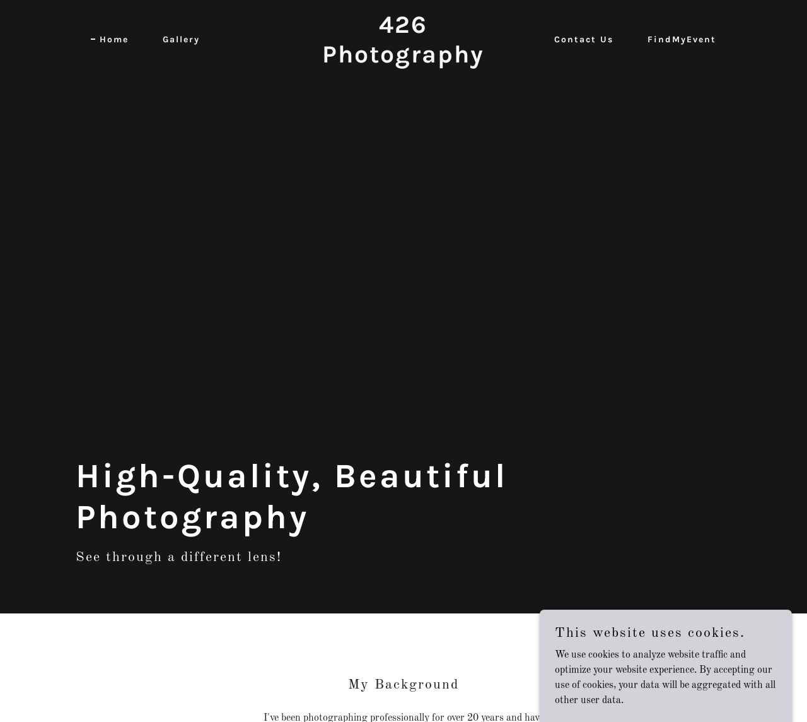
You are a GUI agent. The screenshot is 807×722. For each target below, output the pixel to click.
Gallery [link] (181, 39)
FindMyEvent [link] (681, 39)
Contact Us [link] (583, 39)
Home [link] (114, 39)
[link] (403, 60)
